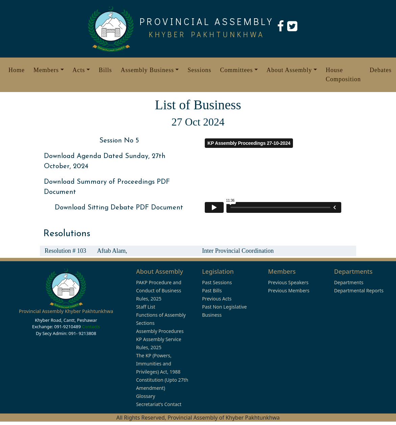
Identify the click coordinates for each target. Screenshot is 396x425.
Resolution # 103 (65, 250)
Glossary (145, 396)
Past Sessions (217, 282)
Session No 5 (119, 140)
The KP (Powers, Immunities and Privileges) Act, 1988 (158, 363)
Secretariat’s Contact (158, 404)
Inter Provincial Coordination (238, 250)
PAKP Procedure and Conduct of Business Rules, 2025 (158, 290)
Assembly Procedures (160, 331)
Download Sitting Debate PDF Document (119, 207)
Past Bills (212, 290)
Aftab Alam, (112, 250)
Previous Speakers (288, 282)
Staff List (145, 307)
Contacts (91, 326)
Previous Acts (216, 298)
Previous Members (288, 290)
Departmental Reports (358, 290)
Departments (349, 282)
